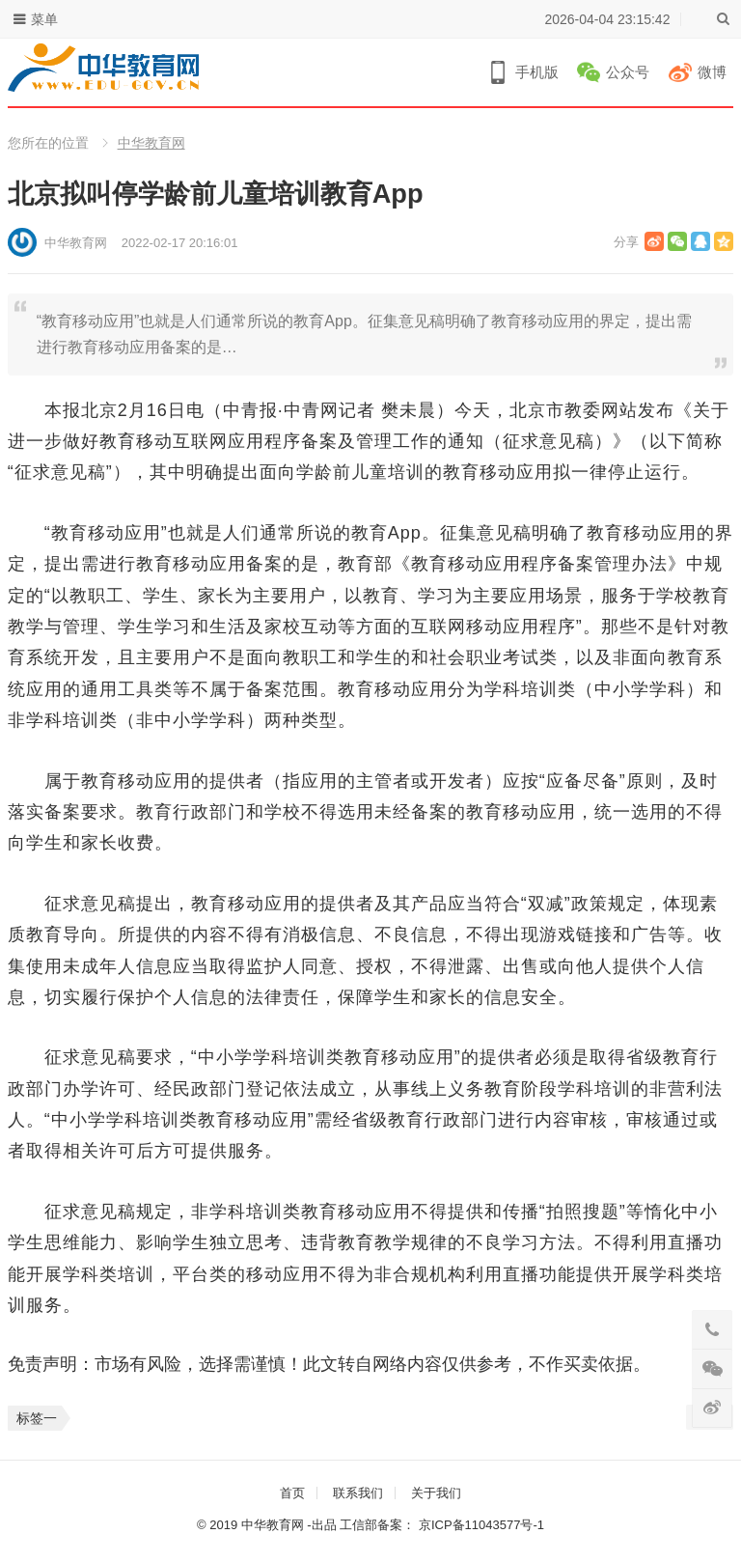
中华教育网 (151, 143)
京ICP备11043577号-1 (481, 1525)
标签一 (36, 1418)
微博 (712, 72)
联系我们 (358, 1493)
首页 (292, 1493)
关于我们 (436, 1493)
